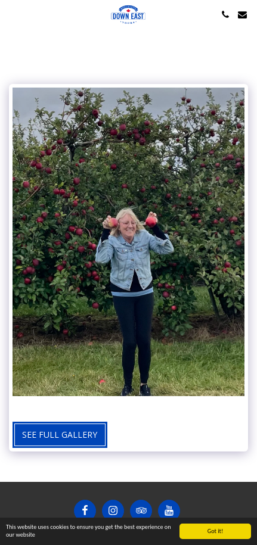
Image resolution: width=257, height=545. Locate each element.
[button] (13, 14)
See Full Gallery (59, 434)
